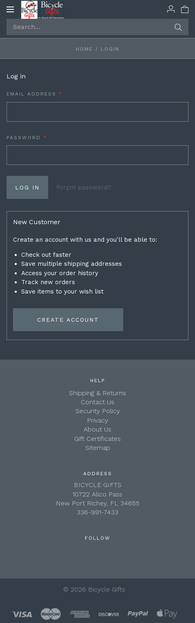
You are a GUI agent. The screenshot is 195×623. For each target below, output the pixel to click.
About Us (97, 429)
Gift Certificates (97, 439)
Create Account (68, 319)
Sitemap (97, 448)
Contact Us (97, 402)
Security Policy (97, 411)
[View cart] (184, 8)
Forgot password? (83, 187)
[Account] (171, 8)
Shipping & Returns (97, 393)
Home (84, 49)
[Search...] (97, 27)
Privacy (97, 420)
